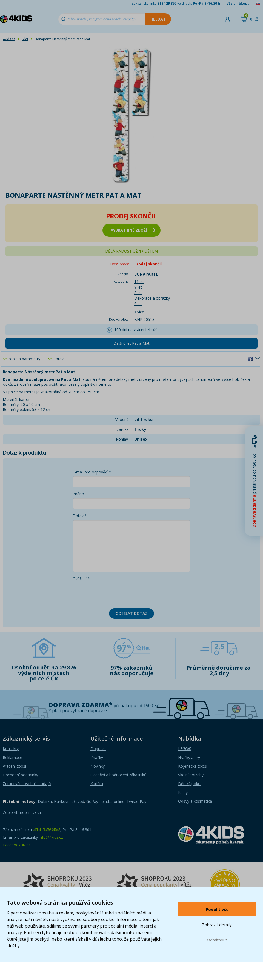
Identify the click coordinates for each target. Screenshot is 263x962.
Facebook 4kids (17, 844)
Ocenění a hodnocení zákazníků (118, 774)
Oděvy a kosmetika (195, 801)
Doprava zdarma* (80, 705)
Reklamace (12, 757)
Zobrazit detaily (217, 924)
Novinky (97, 766)
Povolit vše (217, 909)
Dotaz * (80, 515)
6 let (25, 39)
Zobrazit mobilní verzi (22, 812)
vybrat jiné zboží (133, 230)
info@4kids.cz (51, 837)
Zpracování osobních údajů (27, 783)
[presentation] (114, 593)
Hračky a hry (189, 757)
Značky (96, 757)
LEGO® (184, 748)
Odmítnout (217, 940)
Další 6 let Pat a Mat (131, 343)
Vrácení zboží (14, 766)
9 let (138, 287)
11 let (139, 281)
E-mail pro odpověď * (92, 472)
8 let (138, 292)
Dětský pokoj (190, 783)
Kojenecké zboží (192, 766)
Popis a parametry (24, 358)
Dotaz (58, 358)
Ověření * (81, 578)
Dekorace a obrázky (152, 298)
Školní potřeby (191, 774)
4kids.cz (9, 39)
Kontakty (11, 748)
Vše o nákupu (238, 3)
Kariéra (96, 783)
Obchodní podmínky (20, 774)
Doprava (98, 748)
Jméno (78, 493)
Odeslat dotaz (131, 613)
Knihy (183, 792)
